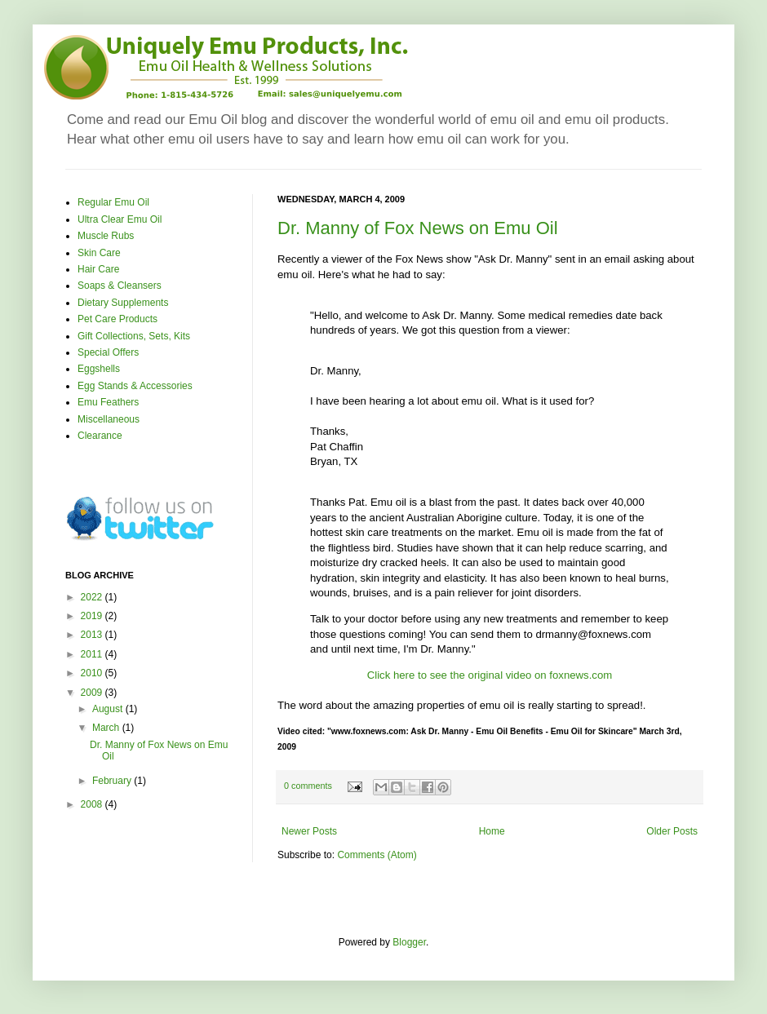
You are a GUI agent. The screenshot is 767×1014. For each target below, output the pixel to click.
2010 (93, 673)
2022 (93, 597)
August (109, 709)
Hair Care (98, 269)
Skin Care (99, 253)
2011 (93, 654)
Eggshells (99, 368)
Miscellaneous (109, 419)
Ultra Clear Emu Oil (120, 219)
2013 (93, 634)
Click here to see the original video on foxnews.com (490, 675)
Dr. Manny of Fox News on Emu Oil (417, 228)
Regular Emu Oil (113, 202)
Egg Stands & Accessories (135, 386)
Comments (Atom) (376, 855)
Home (492, 831)
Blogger (409, 942)
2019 (93, 616)
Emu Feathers (108, 402)
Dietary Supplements (123, 302)
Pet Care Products (117, 319)
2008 (93, 804)
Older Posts (672, 831)
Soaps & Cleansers (120, 285)
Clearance (100, 435)
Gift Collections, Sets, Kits (134, 336)
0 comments (308, 785)
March (107, 727)
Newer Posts (309, 831)
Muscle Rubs (106, 235)
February (113, 780)
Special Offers (108, 352)
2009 (93, 692)
